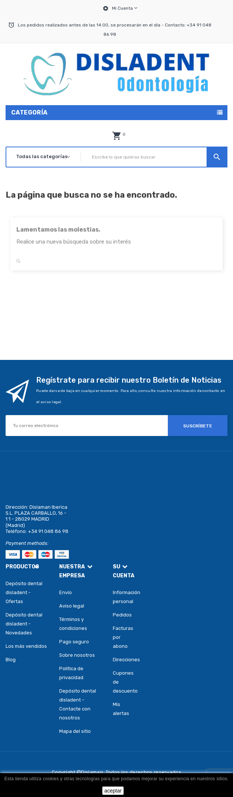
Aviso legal (71, 606)
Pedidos (122, 615)
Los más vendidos (26, 646)
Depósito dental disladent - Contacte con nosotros (77, 704)
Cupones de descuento (125, 682)
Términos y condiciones (73, 623)
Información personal (125, 597)
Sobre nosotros (77, 655)
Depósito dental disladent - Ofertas (24, 592)
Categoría (29, 112)
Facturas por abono (123, 637)
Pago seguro (74, 641)
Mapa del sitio (75, 731)
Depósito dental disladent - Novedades (24, 624)
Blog (11, 659)
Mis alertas (121, 709)
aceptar (113, 791)
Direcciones (125, 659)
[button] (116, 136)
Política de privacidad (71, 673)
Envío (65, 592)
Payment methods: (27, 543)
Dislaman (92, 772)
